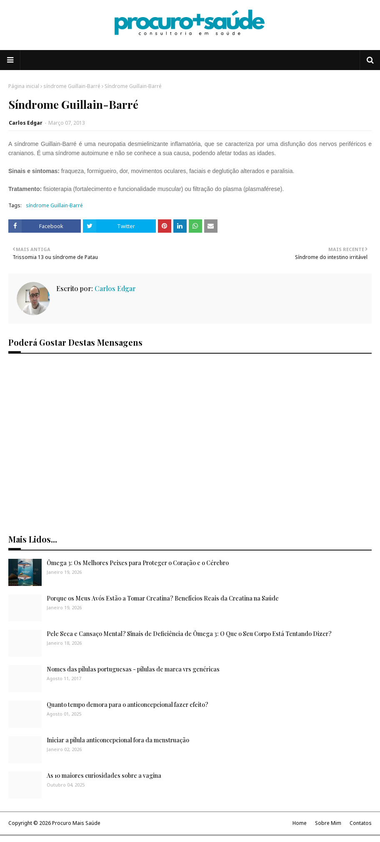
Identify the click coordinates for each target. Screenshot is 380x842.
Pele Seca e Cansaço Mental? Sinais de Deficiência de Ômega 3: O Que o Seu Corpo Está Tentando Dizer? (189, 634)
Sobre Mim (328, 823)
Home (299, 823)
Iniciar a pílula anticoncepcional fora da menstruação (118, 740)
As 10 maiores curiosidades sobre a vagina (104, 775)
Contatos (361, 823)
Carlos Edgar (25, 122)
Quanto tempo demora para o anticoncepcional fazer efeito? (127, 705)
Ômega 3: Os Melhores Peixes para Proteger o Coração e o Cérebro (138, 563)
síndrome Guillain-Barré (71, 86)
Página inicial (23, 86)
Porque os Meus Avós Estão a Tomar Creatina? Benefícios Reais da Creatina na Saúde (163, 598)
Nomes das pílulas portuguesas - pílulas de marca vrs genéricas (133, 669)
